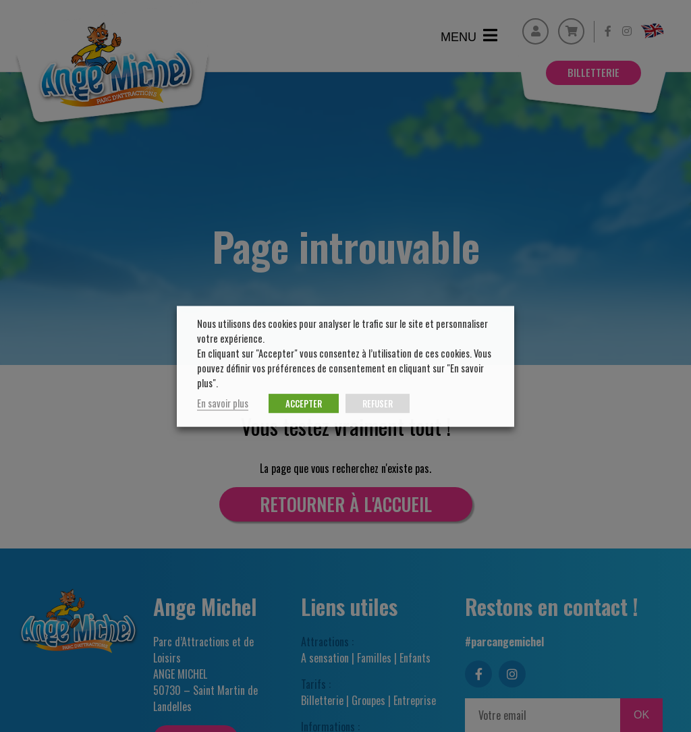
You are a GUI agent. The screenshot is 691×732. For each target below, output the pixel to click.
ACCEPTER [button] (303, 403)
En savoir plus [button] (222, 402)
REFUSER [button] (377, 403)
